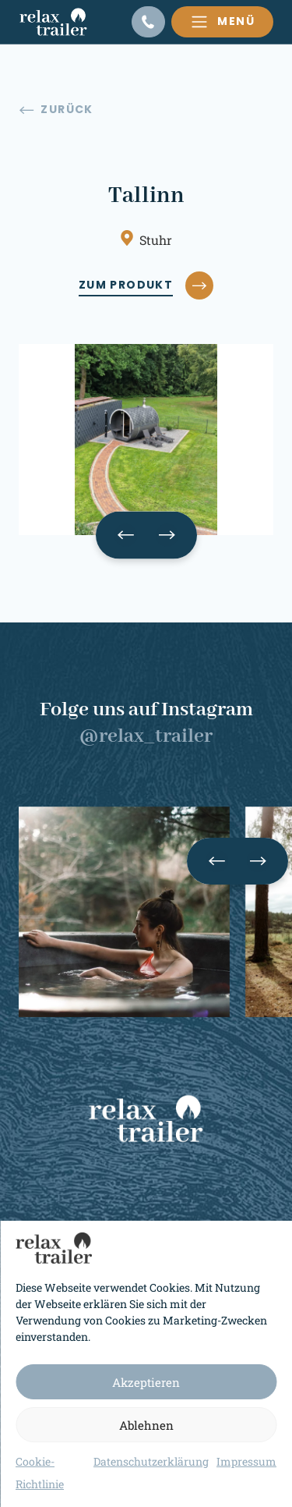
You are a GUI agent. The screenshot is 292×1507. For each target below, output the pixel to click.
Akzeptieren (146, 1382)
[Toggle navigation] (222, 21)
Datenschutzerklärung (151, 1461)
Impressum (246, 1461)
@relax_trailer (146, 736)
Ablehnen (146, 1425)
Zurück (56, 110)
